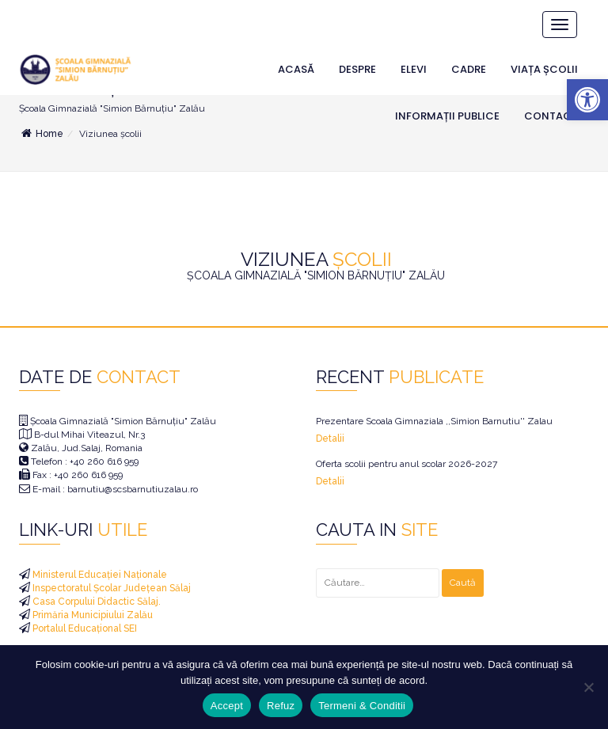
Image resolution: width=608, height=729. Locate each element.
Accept (227, 706)
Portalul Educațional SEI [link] (83, 628)
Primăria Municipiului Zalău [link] (91, 615)
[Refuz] (588, 687)
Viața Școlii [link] (544, 69)
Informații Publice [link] (447, 115)
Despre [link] (357, 69)
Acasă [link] (296, 69)
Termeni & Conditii (361, 706)
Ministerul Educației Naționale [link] (98, 574)
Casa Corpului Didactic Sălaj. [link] (95, 601)
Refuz (280, 706)
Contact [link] (551, 115)
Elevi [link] (414, 69)
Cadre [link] (468, 69)
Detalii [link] (330, 438)
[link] (587, 99)
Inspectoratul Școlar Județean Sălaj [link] (110, 588)
